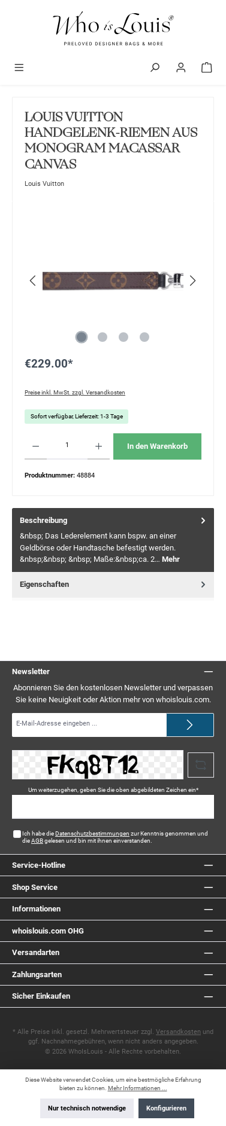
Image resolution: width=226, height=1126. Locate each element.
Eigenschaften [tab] (114, 584)
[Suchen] (154, 69)
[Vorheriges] (34, 280)
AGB (37, 840)
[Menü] (19, 69)
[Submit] (190, 725)
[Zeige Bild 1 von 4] (81, 337)
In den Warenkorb (157, 446)
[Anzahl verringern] (36, 446)
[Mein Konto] (181, 69)
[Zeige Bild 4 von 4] (144, 337)
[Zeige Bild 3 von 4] (123, 337)
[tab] (113, 540)
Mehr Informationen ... (137, 1088)
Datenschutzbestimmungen (92, 833)
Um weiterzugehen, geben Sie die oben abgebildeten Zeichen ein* (113, 790)
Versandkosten (178, 1032)
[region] (113, 280)
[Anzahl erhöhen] (99, 446)
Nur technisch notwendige (87, 1108)
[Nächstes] (192, 280)
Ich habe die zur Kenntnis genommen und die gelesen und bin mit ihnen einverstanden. (115, 837)
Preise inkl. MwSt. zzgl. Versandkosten (75, 392)
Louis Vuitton (44, 184)
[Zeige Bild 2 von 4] (102, 337)
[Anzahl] (67, 446)
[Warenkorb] (207, 69)
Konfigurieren (166, 1108)
